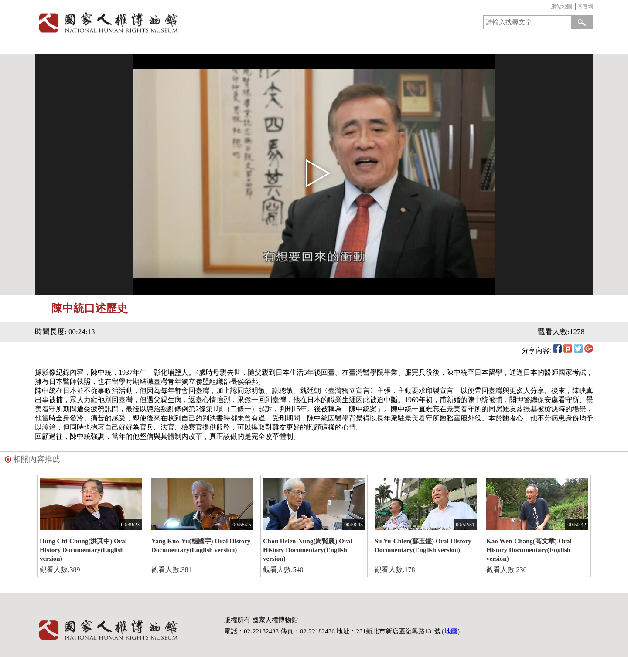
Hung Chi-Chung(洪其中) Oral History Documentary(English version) (83, 550)
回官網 (585, 6)
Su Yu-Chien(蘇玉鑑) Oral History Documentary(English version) (423, 545)
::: (549, 8)
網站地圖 (561, 6)
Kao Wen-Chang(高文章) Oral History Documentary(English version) (529, 550)
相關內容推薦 (36, 459)
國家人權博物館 (171, 22)
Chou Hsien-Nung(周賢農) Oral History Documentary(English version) (307, 550)
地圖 (450, 631)
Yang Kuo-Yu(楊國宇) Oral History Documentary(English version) (200, 545)
